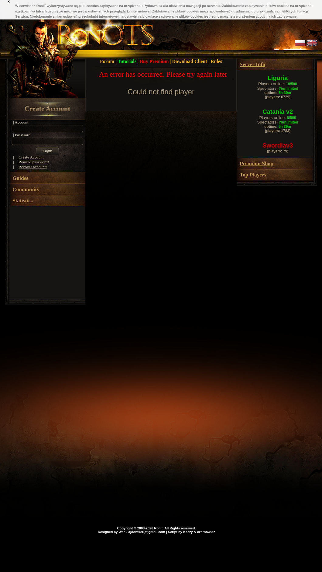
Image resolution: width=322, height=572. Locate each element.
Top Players (253, 175)
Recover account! (33, 167)
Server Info (252, 64)
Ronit (158, 528)
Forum (107, 61)
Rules (216, 61)
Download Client (190, 61)
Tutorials (128, 61)
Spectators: (277, 88)
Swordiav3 (277, 145)
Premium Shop (256, 163)
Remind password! (34, 162)
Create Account (47, 109)
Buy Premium (155, 61)
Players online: (277, 84)
